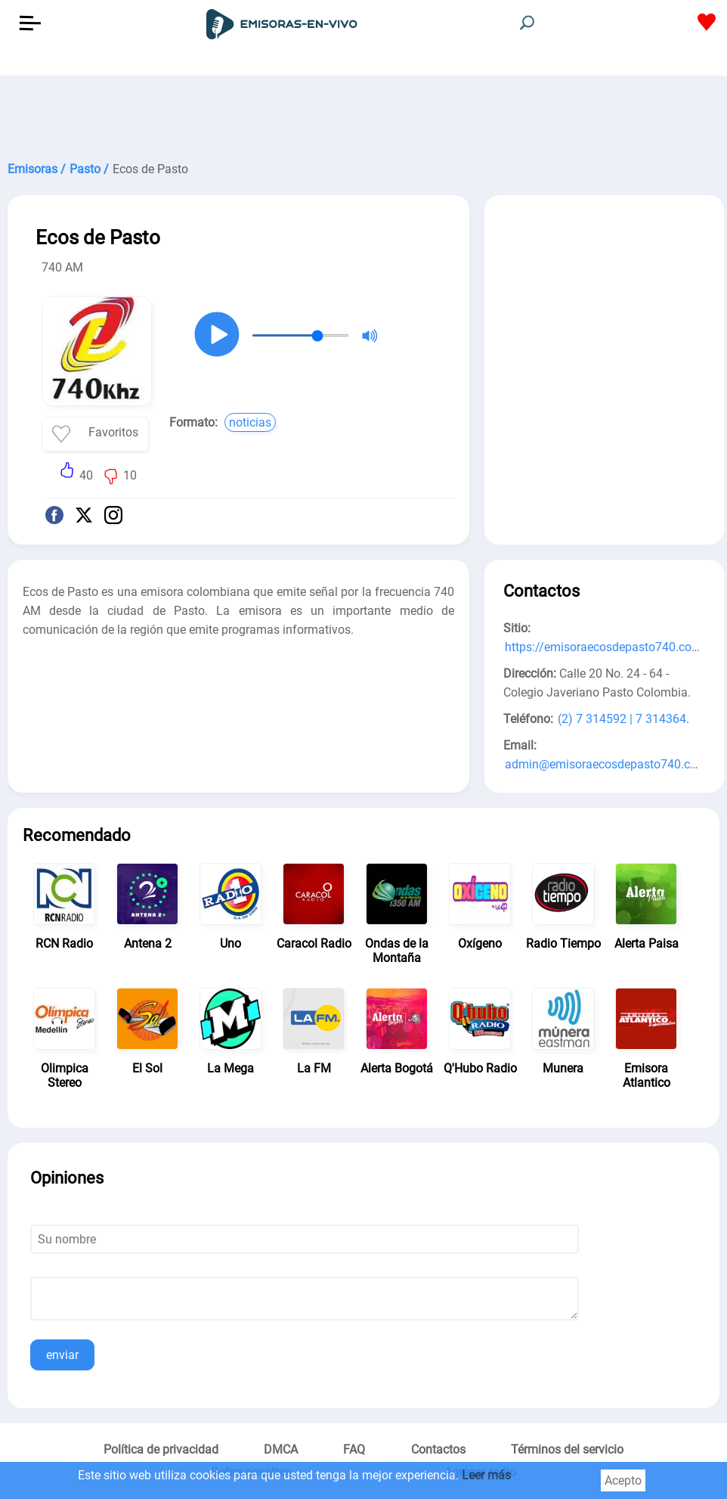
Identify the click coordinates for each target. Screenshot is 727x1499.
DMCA (281, 1449)
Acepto (623, 1480)
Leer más (486, 1475)
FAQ (354, 1449)
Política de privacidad (161, 1449)
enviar (62, 1355)
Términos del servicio (567, 1449)
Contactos (438, 1449)
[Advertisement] (363, 113)
